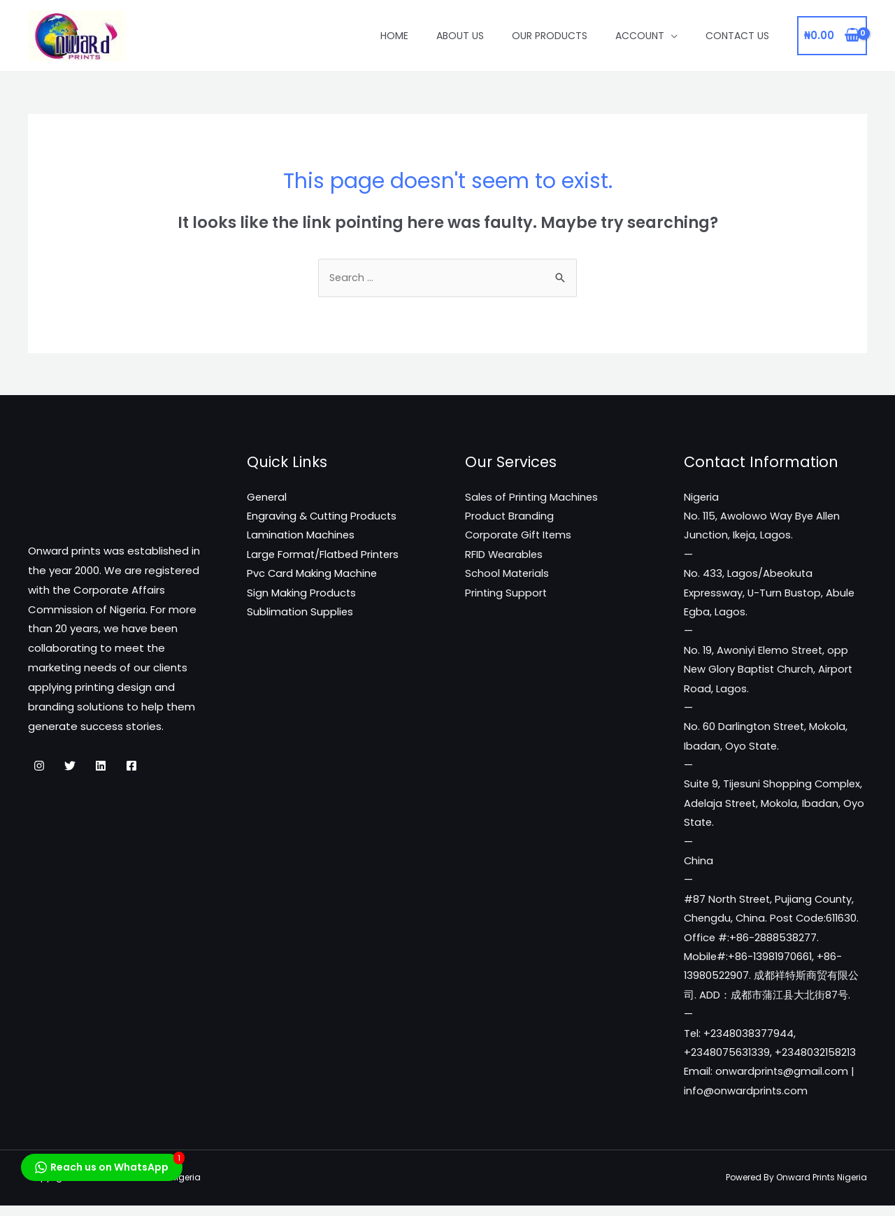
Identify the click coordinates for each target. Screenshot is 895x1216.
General (267, 499)
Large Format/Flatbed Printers (325, 557)
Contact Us (737, 36)
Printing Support (506, 596)
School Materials (507, 576)
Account (639, 36)
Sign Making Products (302, 596)
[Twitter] (70, 767)
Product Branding (509, 517)
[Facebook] (131, 767)
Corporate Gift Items (520, 537)
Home (394, 36)
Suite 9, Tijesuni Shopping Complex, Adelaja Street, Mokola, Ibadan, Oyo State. (775, 810)
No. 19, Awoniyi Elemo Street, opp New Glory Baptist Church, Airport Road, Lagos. (770, 674)
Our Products (549, 36)
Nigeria (701, 499)
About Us (460, 36)
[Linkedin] (101, 767)
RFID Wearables (505, 557)
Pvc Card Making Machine (312, 576)
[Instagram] (39, 767)
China (699, 868)
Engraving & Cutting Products (323, 517)
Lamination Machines (301, 537)
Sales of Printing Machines (532, 499)
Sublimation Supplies (301, 615)
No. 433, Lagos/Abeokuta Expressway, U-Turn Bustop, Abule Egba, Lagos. (770, 596)
